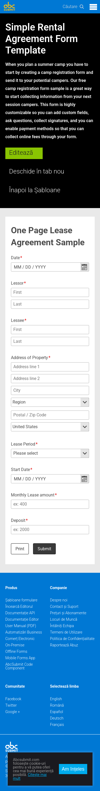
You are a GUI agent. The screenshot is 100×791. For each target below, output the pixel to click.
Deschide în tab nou (36, 171)
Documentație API (20, 613)
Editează (21, 152)
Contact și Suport (64, 606)
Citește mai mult (30, 777)
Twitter (11, 705)
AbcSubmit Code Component (19, 666)
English (56, 699)
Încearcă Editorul (19, 606)
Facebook (13, 699)
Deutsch (57, 718)
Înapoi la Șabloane (34, 190)
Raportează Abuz (64, 645)
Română (57, 705)
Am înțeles (73, 769)
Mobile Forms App (20, 658)
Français (57, 724)
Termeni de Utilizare (66, 632)
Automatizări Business (23, 632)
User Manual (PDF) (20, 626)
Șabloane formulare (21, 600)
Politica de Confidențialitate (72, 638)
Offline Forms (16, 651)
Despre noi (58, 600)
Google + (12, 712)
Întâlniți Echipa (62, 626)
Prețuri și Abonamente (68, 613)
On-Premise (15, 645)
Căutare (70, 6)
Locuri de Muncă (63, 619)
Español (56, 712)
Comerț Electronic (20, 638)
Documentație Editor (22, 619)
